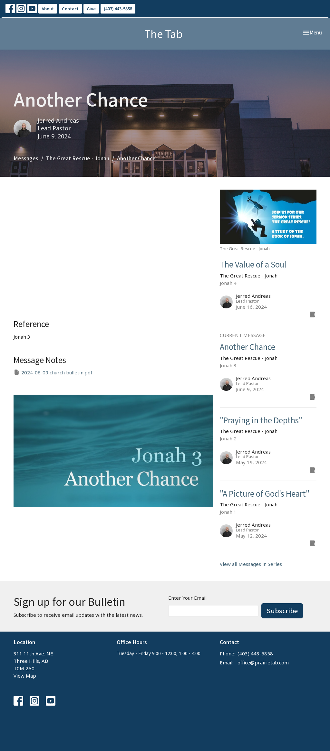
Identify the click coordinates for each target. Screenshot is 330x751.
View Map (25, 675)
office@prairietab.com (263, 662)
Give (91, 8)
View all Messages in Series (251, 564)
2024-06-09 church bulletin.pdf (53, 372)
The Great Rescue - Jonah (77, 158)
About (48, 8)
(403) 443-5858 (118, 8)
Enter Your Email (187, 598)
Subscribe (282, 610)
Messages (26, 158)
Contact (70, 8)
